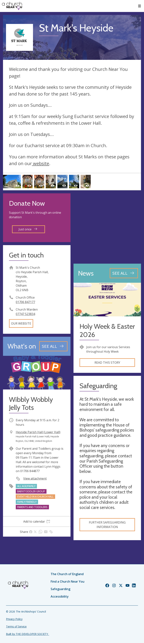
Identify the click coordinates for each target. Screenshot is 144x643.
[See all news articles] (124, 273)
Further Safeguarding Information (107, 524)
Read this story (107, 362)
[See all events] (53, 346)
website (40, 163)
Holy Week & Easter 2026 (107, 330)
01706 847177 (25, 302)
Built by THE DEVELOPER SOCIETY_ (27, 634)
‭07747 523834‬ (25, 314)
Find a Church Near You (67, 581)
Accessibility (60, 596)
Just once (28, 229)
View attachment (35, 478)
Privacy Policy (14, 619)
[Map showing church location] (107, 227)
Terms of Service (16, 626)
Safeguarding (60, 589)
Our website (21, 323)
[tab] (36, 521)
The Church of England (67, 574)
